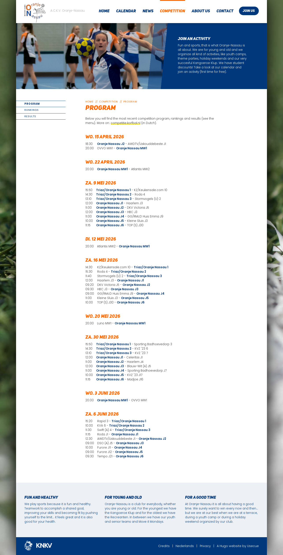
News (148, 11)
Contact (225, 11)
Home (104, 11)
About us (201, 11)
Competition (172, 11)
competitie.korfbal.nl (125, 123)
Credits (164, 546)
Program (32, 104)
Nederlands (185, 546)
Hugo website (230, 546)
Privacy (205, 546)
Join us (249, 11)
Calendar (126, 11)
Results (30, 116)
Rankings (31, 110)
